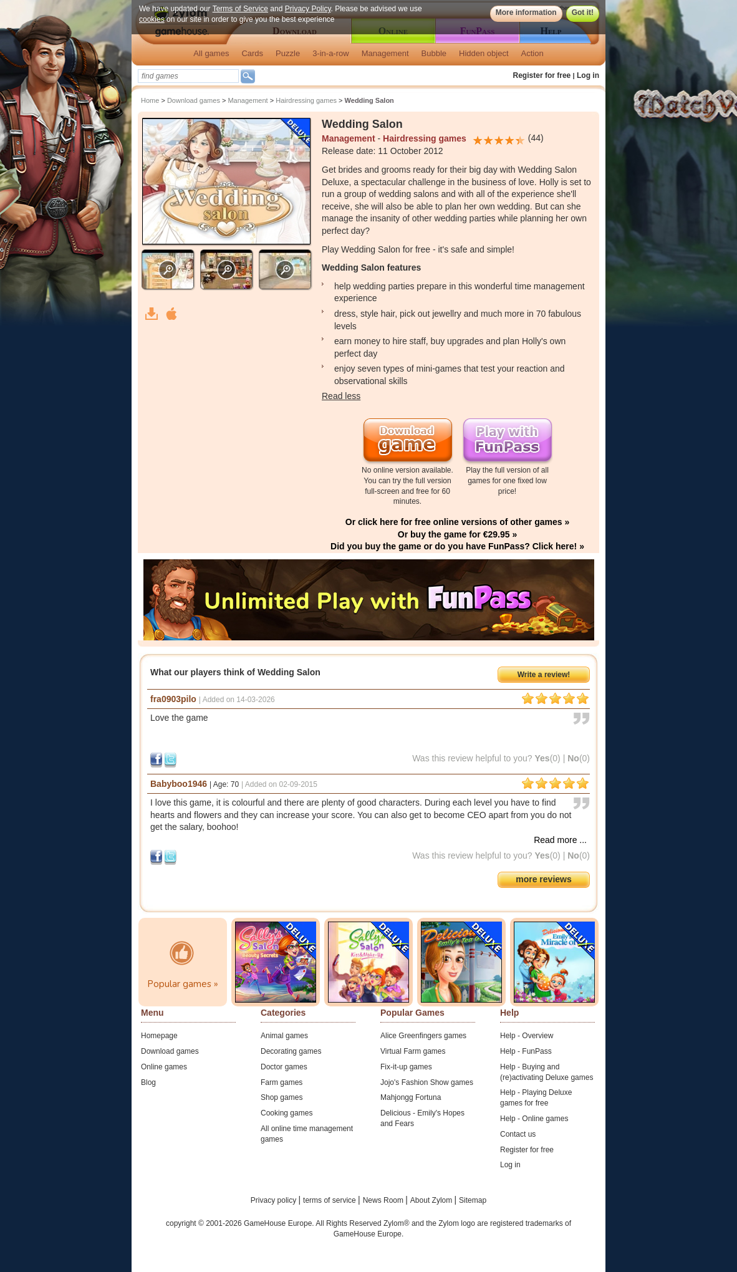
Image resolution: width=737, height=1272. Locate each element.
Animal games (284, 1035)
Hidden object (484, 53)
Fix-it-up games (406, 1066)
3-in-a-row (330, 53)
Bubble (433, 53)
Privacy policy (275, 1200)
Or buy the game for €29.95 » (457, 534)
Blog (148, 1082)
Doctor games (284, 1066)
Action (532, 53)
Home (150, 100)
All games (211, 53)
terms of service (330, 1200)
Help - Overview (526, 1035)
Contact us (518, 1134)
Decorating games (291, 1051)
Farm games (281, 1082)
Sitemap (472, 1200)
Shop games (281, 1097)
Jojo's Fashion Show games (426, 1082)
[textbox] (188, 76)
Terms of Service (240, 8)
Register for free (542, 75)
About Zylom (432, 1200)
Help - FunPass (526, 1051)
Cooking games (286, 1113)
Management (385, 53)
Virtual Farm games (412, 1051)
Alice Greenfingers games (423, 1035)
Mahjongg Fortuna (410, 1097)
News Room (384, 1200)
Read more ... (560, 840)
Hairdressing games (306, 100)
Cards (252, 53)
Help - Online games (534, 1118)
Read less (341, 396)
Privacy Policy (308, 8)
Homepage (159, 1035)
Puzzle (288, 53)
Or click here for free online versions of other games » (457, 522)
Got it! (583, 12)
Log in (588, 75)
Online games (164, 1066)
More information (526, 12)
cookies (152, 19)
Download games (193, 100)
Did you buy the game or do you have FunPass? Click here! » (457, 546)
